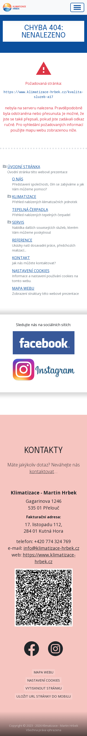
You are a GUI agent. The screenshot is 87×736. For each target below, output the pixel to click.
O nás (17, 179)
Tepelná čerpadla (30, 209)
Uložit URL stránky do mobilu (43, 696)
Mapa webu (23, 288)
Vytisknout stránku (44, 688)
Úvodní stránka (23, 166)
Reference (22, 240)
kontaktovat (41, 471)
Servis (18, 222)
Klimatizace (24, 196)
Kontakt (21, 257)
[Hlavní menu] (77, 7)
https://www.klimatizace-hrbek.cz (49, 558)
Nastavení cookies (30, 270)
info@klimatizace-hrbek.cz (51, 548)
